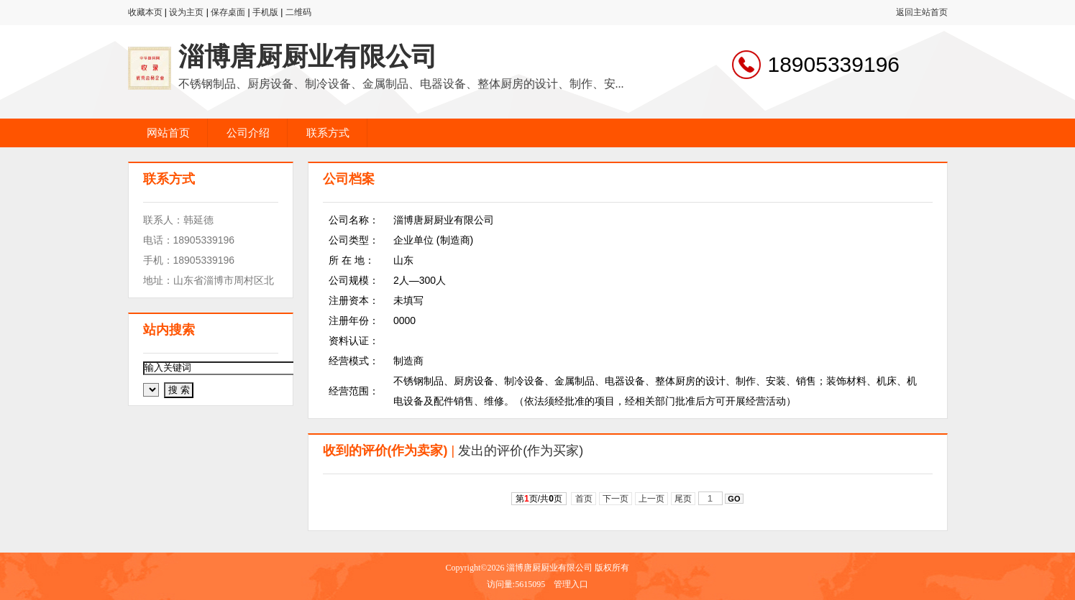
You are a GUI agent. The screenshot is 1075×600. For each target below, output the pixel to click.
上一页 (651, 499)
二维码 (298, 12)
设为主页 (186, 12)
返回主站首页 (922, 12)
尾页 (683, 499)
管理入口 (571, 584)
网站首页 (168, 132)
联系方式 (327, 132)
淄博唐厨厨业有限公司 (307, 56)
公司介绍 (248, 132)
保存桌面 (228, 12)
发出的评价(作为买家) (520, 450)
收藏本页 (145, 12)
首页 (583, 499)
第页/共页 (539, 499)
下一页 (615, 499)
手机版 (265, 12)
